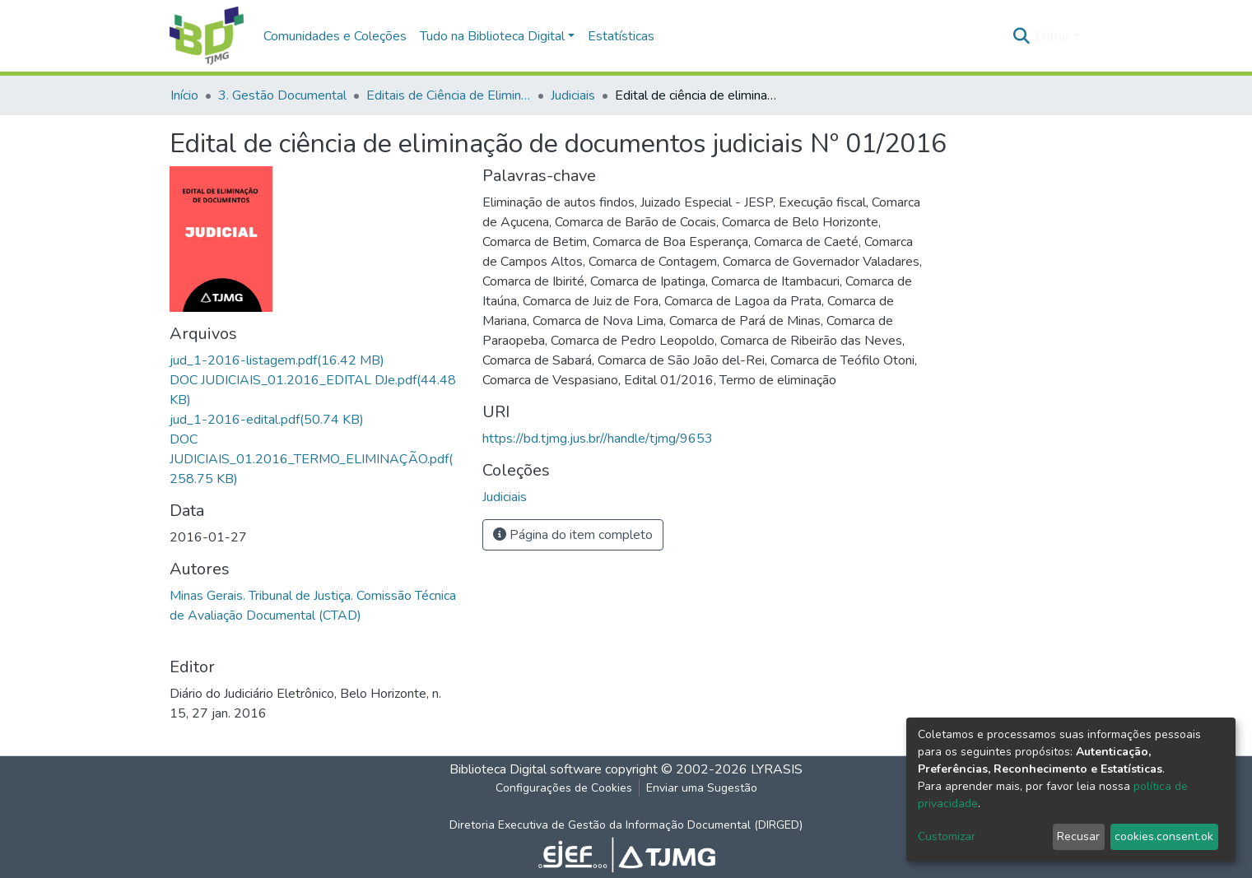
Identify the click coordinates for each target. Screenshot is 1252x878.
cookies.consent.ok (1164, 836)
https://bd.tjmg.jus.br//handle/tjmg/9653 (597, 439)
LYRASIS (777, 769)
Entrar (1052, 36)
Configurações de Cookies (564, 788)
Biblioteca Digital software (525, 769)
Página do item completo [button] (573, 535)
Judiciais (573, 95)
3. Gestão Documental (282, 95)
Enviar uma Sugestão (701, 788)
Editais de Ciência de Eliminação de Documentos (448, 95)
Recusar (1078, 836)
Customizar (946, 836)
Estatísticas (621, 36)
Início (184, 95)
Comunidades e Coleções (335, 36)
